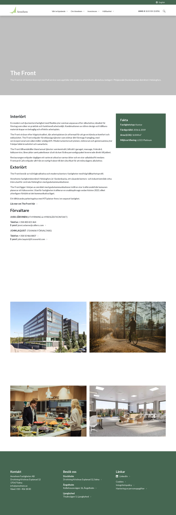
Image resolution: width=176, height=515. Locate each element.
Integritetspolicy (124, 485)
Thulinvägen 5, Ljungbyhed (76, 496)
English (162, 2)
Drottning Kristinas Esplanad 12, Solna (81, 479)
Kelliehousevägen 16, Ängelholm (78, 488)
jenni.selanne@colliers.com (31, 225)
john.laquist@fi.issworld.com (31, 239)
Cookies (120, 481)
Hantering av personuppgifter (130, 488)
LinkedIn (122, 476)
